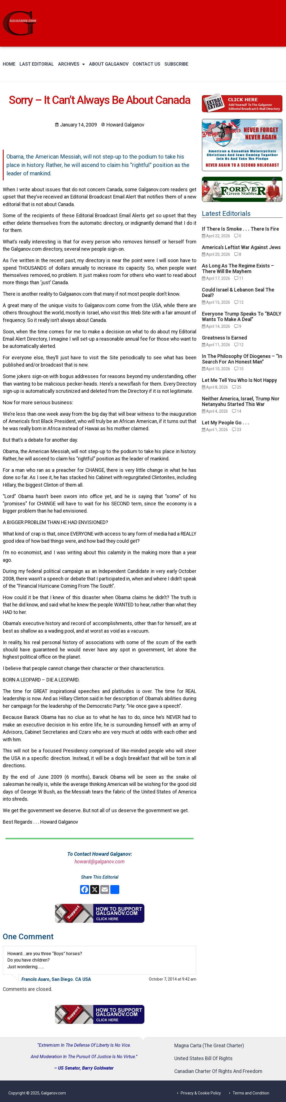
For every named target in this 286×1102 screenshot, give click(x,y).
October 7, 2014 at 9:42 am (172, 979)
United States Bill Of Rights (203, 1058)
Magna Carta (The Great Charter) (209, 1045)
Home (9, 64)
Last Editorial (37, 64)
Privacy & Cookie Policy (201, 1093)
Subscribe (171, 64)
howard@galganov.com (100, 861)
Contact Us (141, 64)
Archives (68, 64)
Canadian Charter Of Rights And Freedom (218, 1071)
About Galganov (103, 64)
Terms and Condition (251, 1093)
